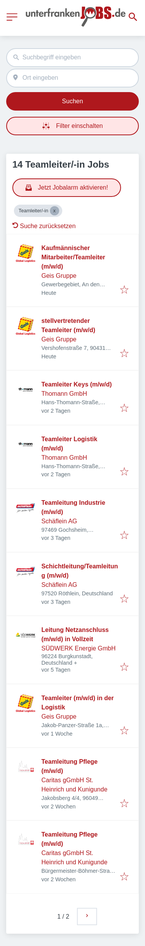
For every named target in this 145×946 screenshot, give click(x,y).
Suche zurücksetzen (44, 226)
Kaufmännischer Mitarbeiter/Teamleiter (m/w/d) (73, 257)
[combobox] (72, 57)
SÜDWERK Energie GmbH (78, 648)
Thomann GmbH (64, 393)
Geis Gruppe (59, 275)
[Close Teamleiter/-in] (54, 210)
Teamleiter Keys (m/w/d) (76, 384)
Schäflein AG (59, 521)
